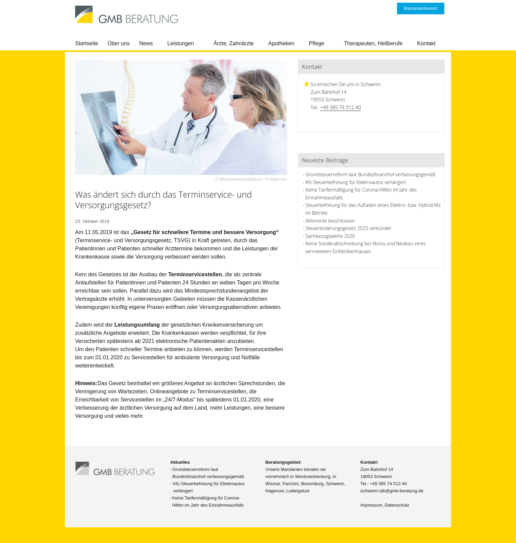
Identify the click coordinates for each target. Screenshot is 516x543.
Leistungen (180, 43)
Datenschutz (397, 505)
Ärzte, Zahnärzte (233, 43)
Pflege (316, 43)
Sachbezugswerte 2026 (330, 236)
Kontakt (426, 43)
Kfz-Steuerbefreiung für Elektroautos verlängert (356, 182)
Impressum (371, 505)
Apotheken (281, 43)
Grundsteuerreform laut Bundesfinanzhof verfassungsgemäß (370, 174)
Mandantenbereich (420, 8)
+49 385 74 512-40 (340, 107)
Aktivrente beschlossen (330, 220)
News (146, 43)
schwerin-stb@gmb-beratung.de (391, 490)
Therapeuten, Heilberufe (373, 43)
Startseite (86, 43)
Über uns (119, 43)
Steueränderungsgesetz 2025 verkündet (348, 228)
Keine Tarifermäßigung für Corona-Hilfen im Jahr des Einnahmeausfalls (207, 501)
